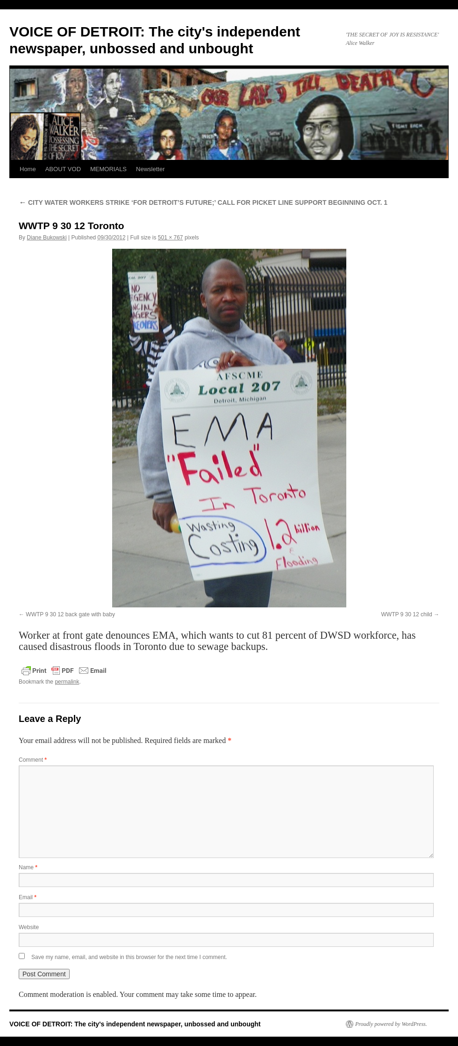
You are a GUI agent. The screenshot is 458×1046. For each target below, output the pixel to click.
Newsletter (150, 169)
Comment (33, 760)
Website (29, 927)
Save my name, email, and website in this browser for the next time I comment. (129, 957)
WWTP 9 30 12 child (406, 614)
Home (28, 169)
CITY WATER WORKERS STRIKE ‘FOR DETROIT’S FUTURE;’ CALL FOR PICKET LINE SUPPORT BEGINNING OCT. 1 (203, 202)
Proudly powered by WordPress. (391, 1024)
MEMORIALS (108, 169)
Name (28, 867)
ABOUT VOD (63, 169)
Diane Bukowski (46, 237)
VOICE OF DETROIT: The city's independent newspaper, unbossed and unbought (135, 1024)
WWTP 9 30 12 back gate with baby (70, 614)
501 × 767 (170, 237)
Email (27, 897)
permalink (67, 681)
